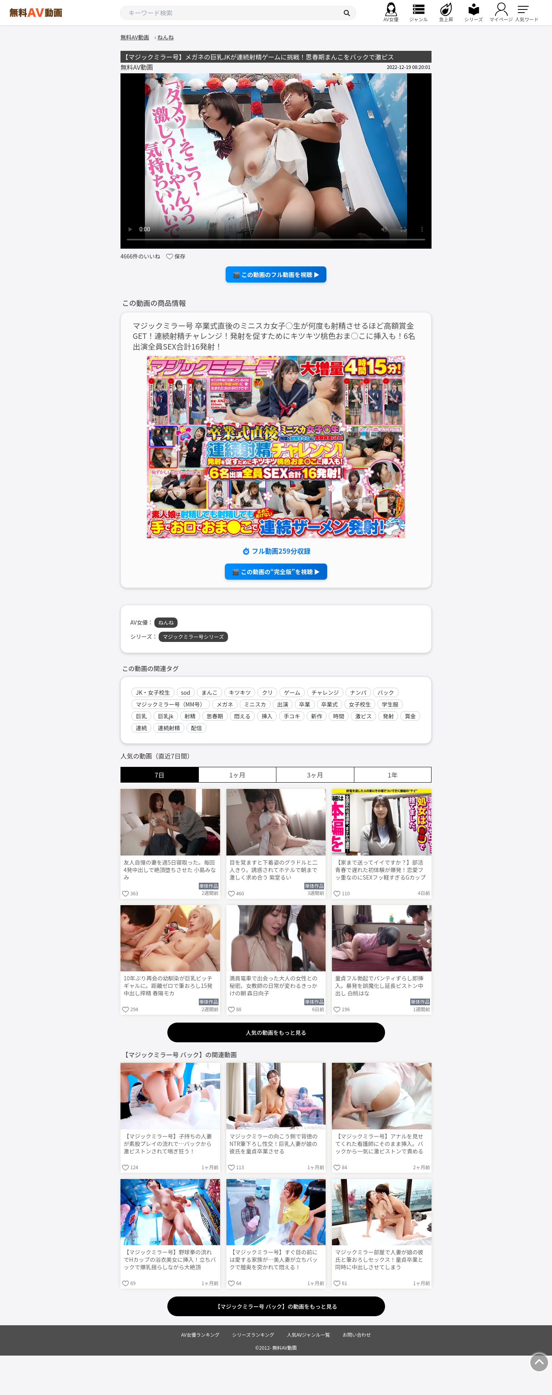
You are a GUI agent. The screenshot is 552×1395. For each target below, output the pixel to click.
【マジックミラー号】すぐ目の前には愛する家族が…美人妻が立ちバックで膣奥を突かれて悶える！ (274, 1259)
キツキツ (240, 692)
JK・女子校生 (153, 692)
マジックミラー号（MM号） (171, 704)
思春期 (215, 716)
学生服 (390, 704)
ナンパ (358, 692)
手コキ (291, 716)
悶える (242, 716)
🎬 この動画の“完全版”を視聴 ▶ (276, 571)
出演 (282, 704)
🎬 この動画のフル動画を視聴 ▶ (276, 274)
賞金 (410, 716)
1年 (393, 774)
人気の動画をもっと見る (276, 1032)
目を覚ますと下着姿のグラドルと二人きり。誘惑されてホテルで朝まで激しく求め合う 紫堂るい (274, 870)
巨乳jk (166, 716)
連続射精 (169, 728)
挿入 (266, 716)
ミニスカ (255, 704)
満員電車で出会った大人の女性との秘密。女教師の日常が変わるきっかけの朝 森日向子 (274, 986)
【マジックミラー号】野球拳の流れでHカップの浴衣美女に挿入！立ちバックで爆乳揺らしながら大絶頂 (170, 1259)
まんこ (209, 692)
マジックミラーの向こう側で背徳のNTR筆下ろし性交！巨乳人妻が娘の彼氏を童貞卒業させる (274, 1144)
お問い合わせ (357, 1334)
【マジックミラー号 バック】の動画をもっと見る (276, 1306)
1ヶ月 (237, 774)
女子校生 (360, 704)
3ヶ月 (315, 774)
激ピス (363, 716)
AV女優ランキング (200, 1334)
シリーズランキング (253, 1334)
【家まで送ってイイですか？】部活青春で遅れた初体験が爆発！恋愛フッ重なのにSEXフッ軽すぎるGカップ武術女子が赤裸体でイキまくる (380, 870)
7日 (160, 774)
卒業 (304, 704)
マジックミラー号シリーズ (193, 636)
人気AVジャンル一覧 (308, 1334)
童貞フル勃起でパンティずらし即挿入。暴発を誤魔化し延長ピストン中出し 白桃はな (379, 986)
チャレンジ (325, 692)
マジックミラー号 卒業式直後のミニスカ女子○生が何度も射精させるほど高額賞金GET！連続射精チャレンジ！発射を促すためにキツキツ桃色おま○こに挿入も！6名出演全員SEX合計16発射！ (274, 336)
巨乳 (141, 716)
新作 (316, 716)
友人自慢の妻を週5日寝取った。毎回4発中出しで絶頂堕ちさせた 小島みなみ (170, 870)
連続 (141, 728)
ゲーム (292, 692)
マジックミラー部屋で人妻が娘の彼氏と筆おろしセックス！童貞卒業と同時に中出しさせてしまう (379, 1259)
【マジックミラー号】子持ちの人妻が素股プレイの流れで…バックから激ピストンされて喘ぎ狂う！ (168, 1144)
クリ (267, 692)
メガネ (225, 704)
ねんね (166, 622)
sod (186, 692)
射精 (190, 716)
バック (386, 692)
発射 (388, 716)
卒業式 (329, 704)
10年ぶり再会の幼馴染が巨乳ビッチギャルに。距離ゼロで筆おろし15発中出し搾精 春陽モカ (168, 986)
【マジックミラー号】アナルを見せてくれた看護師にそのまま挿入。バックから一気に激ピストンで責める (379, 1144)
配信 (196, 728)
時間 (338, 716)
